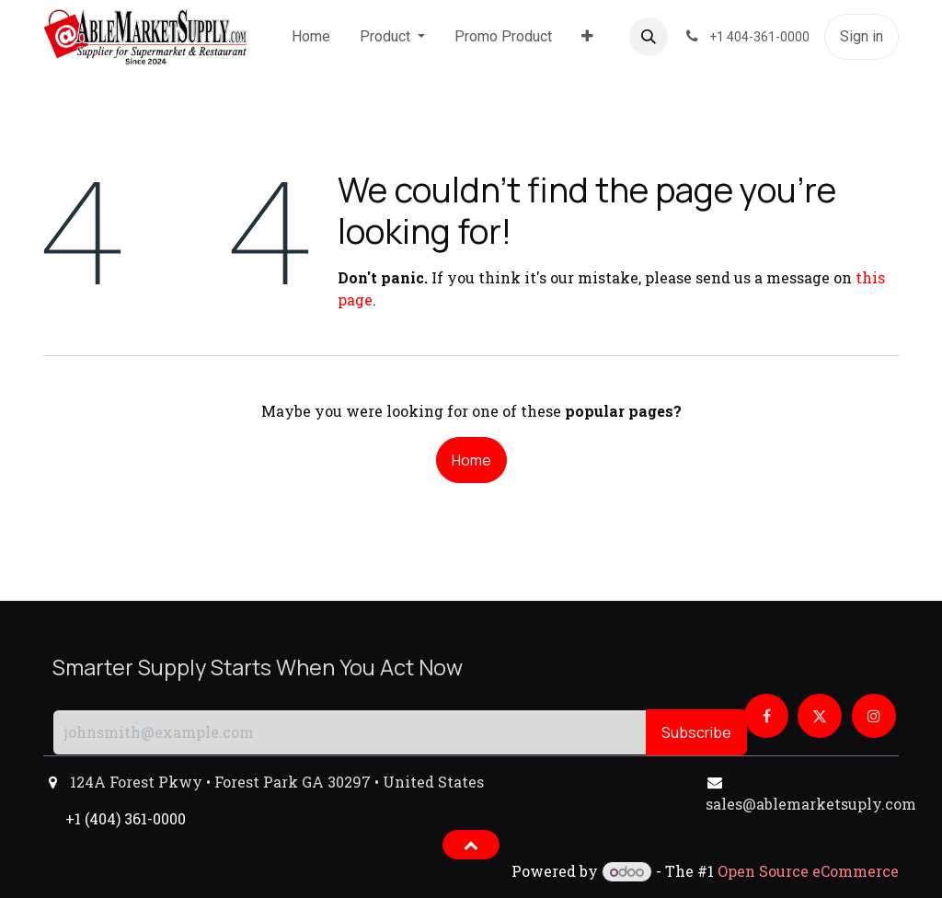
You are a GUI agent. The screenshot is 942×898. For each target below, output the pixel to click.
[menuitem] (311, 36)
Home (471, 460)
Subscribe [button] (696, 732)
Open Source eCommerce (808, 871)
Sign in (861, 36)
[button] (648, 36)
